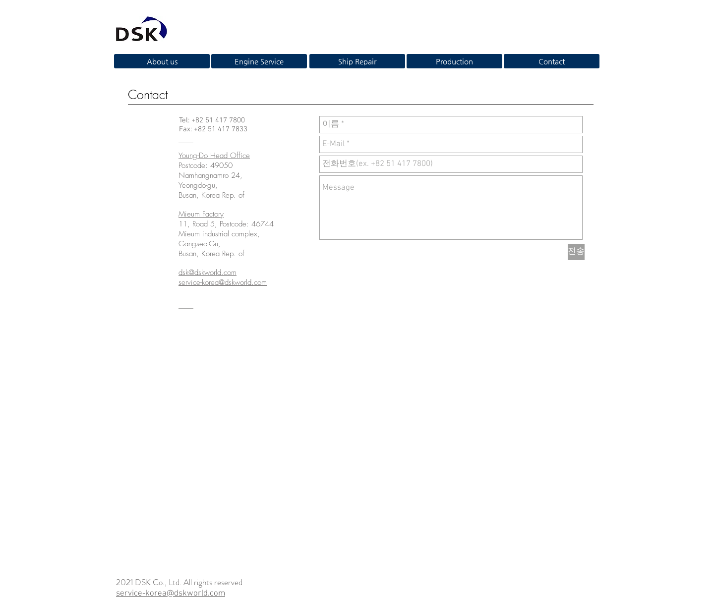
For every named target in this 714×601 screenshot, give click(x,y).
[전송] (576, 252)
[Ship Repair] (357, 61)
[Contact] (551, 61)
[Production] (454, 61)
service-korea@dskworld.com (170, 594)
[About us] (162, 61)
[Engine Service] (259, 61)
